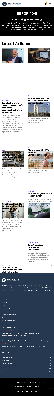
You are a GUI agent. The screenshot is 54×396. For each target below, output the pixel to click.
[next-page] (50, 265)
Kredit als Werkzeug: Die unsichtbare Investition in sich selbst (25, 346)
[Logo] (11, 3)
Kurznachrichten (33, 148)
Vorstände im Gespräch (9, 100)
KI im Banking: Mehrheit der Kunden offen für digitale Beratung (39, 101)
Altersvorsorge (6, 265)
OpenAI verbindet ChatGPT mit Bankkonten (36, 247)
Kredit (4, 150)
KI (28, 96)
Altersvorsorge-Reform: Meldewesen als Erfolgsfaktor (12, 270)
